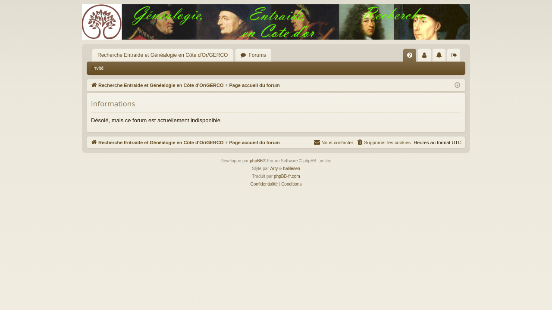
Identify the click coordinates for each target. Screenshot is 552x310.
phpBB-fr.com (287, 176)
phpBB (256, 160)
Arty (274, 168)
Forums (257, 55)
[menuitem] (409, 55)
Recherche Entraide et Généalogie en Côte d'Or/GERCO (162, 55)
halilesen (291, 168)
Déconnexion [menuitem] (455, 57)
